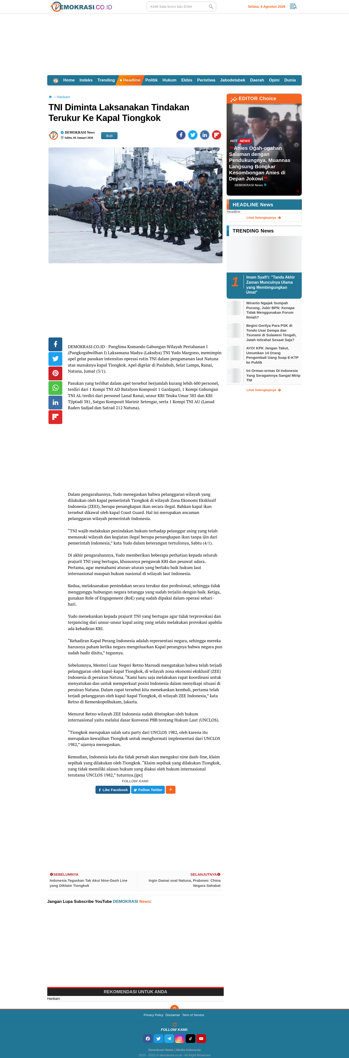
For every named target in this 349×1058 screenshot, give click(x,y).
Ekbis (186, 80)
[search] (181, 6)
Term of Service (193, 1015)
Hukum (169, 80)
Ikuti (109, 136)
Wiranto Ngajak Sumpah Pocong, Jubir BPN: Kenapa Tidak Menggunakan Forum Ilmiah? (270, 310)
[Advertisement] (174, 43)
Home (69, 80)
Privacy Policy (153, 1015)
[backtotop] (174, 1009)
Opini (274, 80)
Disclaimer (172, 1015)
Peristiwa (206, 80)
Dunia (290, 80)
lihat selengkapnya (264, 217)
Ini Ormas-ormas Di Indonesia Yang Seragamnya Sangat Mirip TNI (273, 375)
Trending (106, 80)
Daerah (257, 80)
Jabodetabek (232, 80)
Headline (130, 80)
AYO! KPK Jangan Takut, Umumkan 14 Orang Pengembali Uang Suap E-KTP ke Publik (272, 355)
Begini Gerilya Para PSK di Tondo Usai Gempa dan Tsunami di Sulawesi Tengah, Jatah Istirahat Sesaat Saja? (271, 332)
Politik (151, 80)
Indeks (86, 80)
